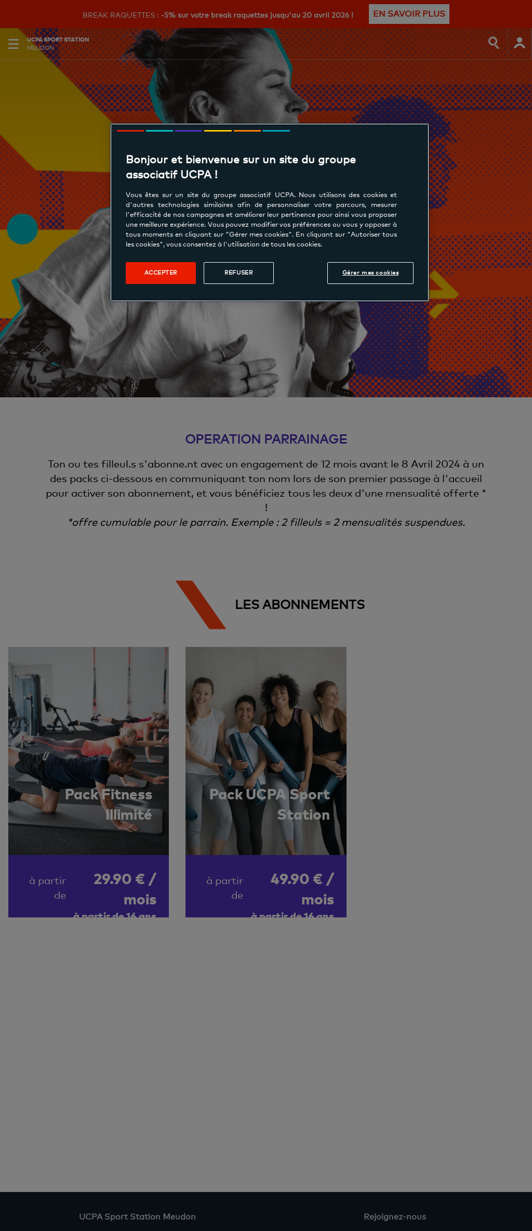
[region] (269, 212)
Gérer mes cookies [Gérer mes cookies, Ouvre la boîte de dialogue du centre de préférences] (370, 272)
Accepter (161, 272)
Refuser (238, 272)
